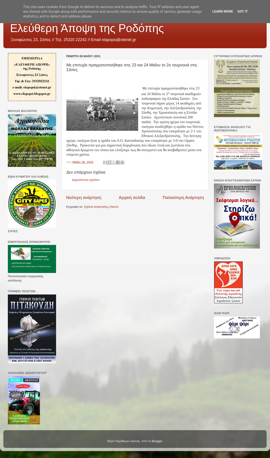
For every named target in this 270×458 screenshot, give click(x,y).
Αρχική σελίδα (132, 197)
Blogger (157, 441)
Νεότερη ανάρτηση (83, 197)
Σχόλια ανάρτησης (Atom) (101, 206)
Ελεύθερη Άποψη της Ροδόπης (87, 28)
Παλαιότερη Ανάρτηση (183, 197)
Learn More (222, 11)
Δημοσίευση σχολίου (86, 179)
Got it (242, 11)
